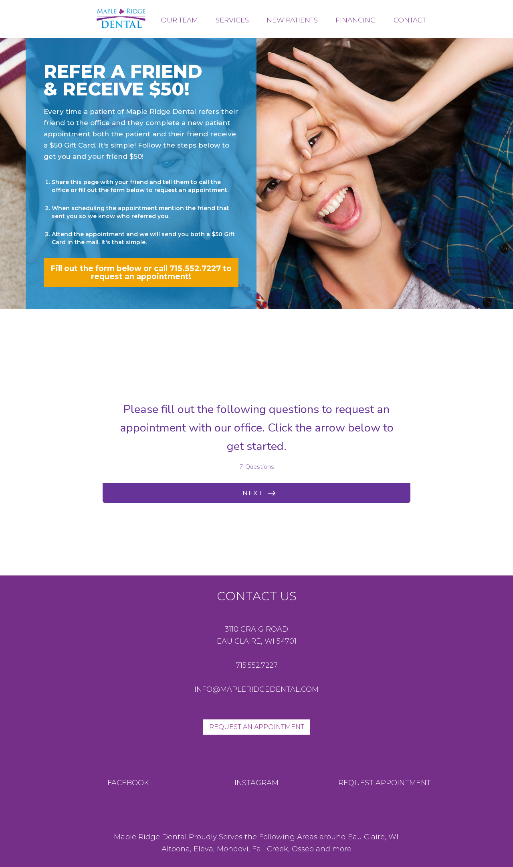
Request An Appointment (256, 727)
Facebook (128, 782)
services (232, 20)
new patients (292, 20)
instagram (256, 782)
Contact (410, 20)
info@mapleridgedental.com (256, 689)
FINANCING (355, 20)
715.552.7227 (257, 665)
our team (179, 20)
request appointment (384, 782)
